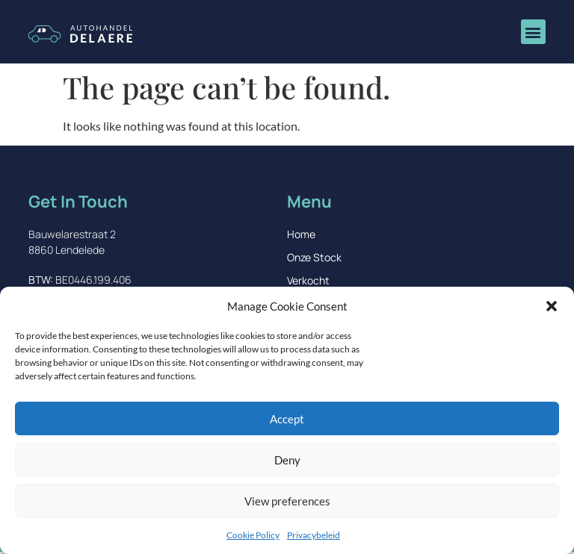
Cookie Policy (253, 535)
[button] (551, 306)
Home (301, 234)
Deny (287, 460)
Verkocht (308, 280)
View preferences (287, 501)
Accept (287, 419)
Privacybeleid (313, 535)
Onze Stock (314, 257)
